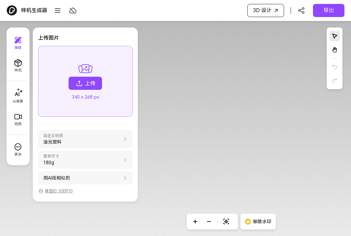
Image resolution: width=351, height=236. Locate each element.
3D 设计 (266, 10)
